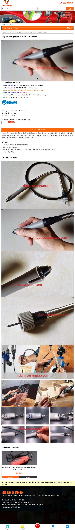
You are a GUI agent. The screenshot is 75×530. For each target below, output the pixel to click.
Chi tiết (28, 477)
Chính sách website (18, 482)
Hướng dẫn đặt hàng (33, 482)
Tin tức (69, 482)
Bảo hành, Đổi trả (47, 482)
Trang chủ (6, 482)
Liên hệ (4, 485)
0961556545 (68, 3)
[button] (37, 79)
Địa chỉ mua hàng (60, 482)
